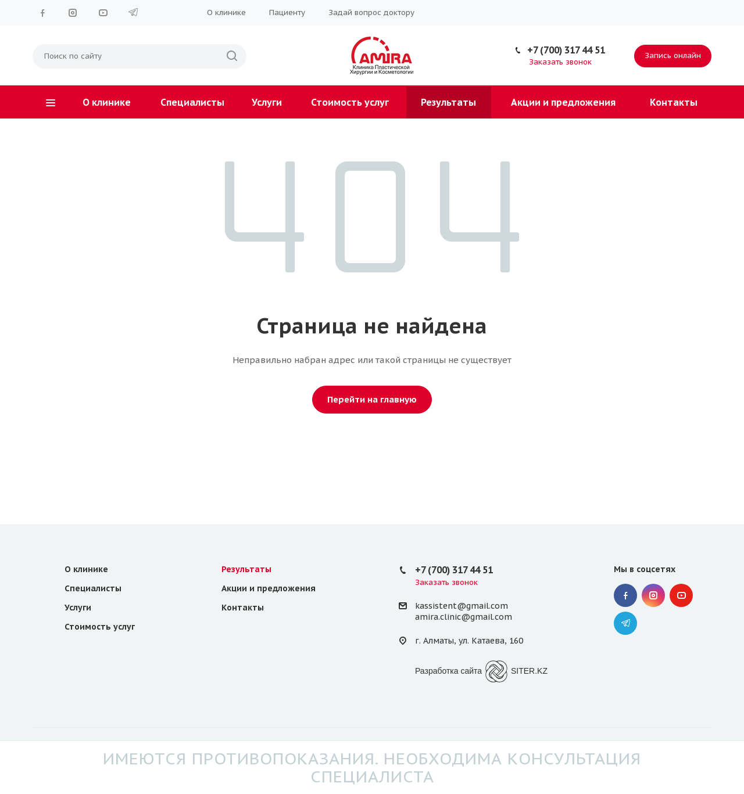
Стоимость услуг (350, 102)
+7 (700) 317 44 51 (566, 50)
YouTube (103, 13)
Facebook (42, 13)
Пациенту (287, 12)
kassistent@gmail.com (461, 606)
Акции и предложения (563, 102)
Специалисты (192, 102)
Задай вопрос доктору (371, 12)
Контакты (674, 102)
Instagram (73, 13)
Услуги (267, 102)
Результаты (448, 102)
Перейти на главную (372, 399)
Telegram (133, 13)
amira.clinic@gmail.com (463, 617)
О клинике (226, 12)
